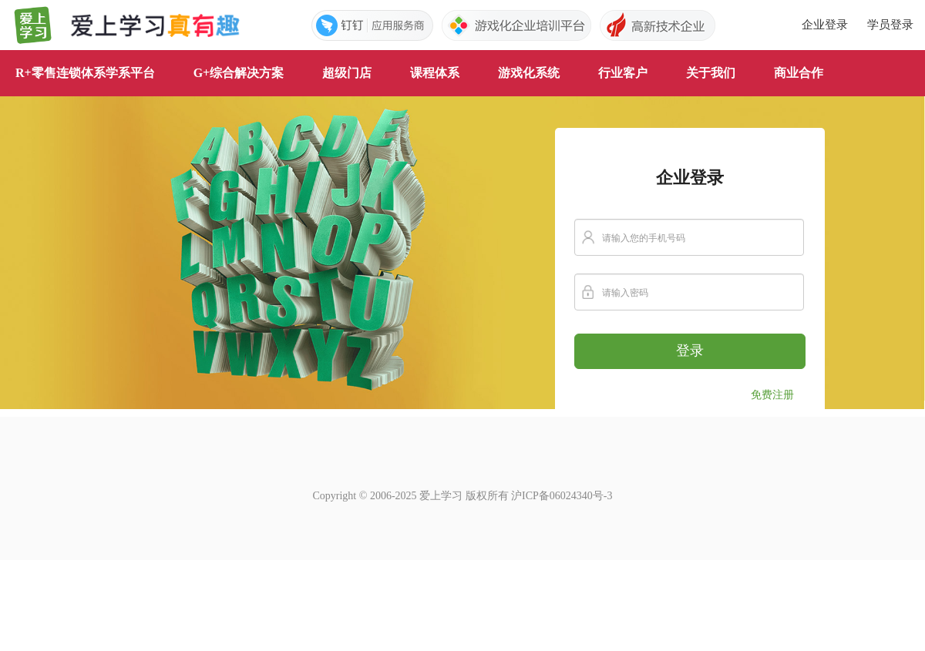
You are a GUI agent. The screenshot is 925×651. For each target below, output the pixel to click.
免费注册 (772, 395)
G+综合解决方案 (238, 72)
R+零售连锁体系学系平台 (85, 72)
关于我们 (710, 72)
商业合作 (798, 72)
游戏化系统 (529, 72)
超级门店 (347, 72)
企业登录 (825, 24)
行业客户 (623, 72)
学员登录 (890, 24)
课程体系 (434, 72)
